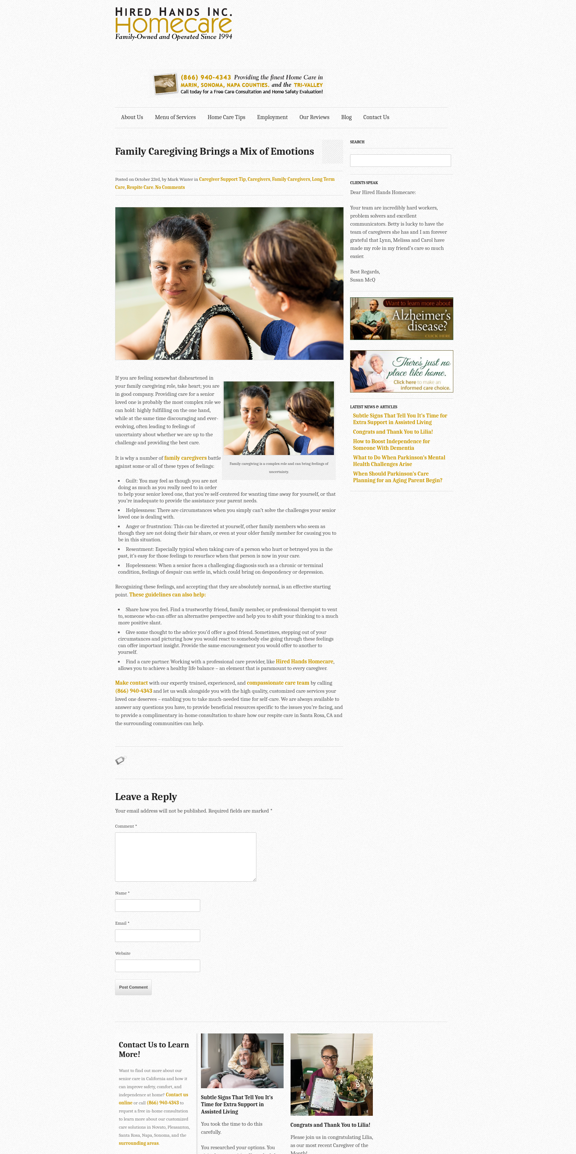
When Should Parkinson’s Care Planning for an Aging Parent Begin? (405, 418)
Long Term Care (329, 121)
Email (122, 862)
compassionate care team (278, 622)
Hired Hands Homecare (305, 601)
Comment (126, 765)
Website (123, 893)
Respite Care (128, 129)
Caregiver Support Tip (222, 121)
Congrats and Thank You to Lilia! (401, 373)
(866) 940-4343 (163, 1042)
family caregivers (186, 404)
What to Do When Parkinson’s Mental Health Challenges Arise (407, 402)
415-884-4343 (246, 1150)
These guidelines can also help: (153, 541)
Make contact (131, 622)
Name (122, 832)
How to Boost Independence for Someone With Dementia (399, 386)
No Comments (159, 129)
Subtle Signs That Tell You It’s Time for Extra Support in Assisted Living (408, 360)
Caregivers (259, 121)
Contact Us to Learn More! (142, 989)
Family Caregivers (291, 121)
